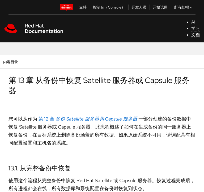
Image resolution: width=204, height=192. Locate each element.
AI (193, 22)
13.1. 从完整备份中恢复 (39, 168)
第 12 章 (87, 119)
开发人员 (138, 7)
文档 (195, 35)
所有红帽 (184, 7)
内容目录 (10, 61)
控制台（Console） (109, 7)
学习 (195, 28)
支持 (83, 7)
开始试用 (160, 7)
